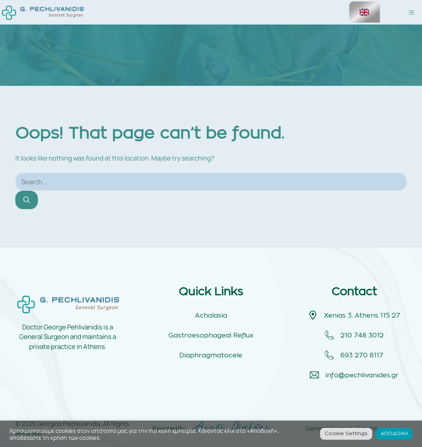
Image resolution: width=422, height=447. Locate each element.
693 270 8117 (361, 355)
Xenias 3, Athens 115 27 (362, 315)
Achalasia (211, 315)
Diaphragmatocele (210, 355)
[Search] (26, 200)
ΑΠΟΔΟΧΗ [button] (394, 433)
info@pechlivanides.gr (362, 375)
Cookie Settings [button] (346, 433)
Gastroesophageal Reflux (211, 335)
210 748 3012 (362, 335)
